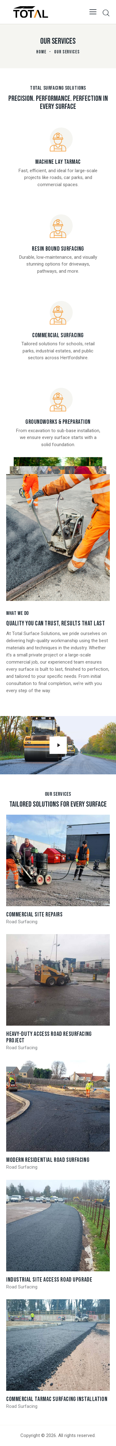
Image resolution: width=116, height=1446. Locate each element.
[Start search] (106, 13)
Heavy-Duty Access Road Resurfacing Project (49, 1037)
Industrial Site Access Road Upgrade (49, 1280)
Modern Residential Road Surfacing (47, 1160)
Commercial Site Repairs (34, 914)
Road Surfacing (21, 921)
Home (41, 52)
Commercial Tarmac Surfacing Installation (56, 1399)
